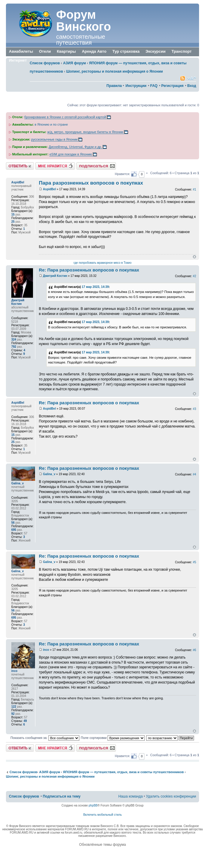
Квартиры (66, 51)
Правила (114, 86)
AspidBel (49, 189)
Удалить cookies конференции (171, 796)
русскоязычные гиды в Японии (54, 139)
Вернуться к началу (194, 256)
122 (13, 706)
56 (13, 522)
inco (46, 649)
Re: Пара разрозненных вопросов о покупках (89, 269)
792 (13, 346)
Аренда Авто (94, 51)
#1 (194, 189)
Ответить (20, 166)
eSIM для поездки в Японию (70, 154)
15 (13, 214)
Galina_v (49, 474)
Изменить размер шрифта (191, 78)
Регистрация (172, 86)
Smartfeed (182, 78)
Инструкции (136, 86)
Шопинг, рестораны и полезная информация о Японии (114, 71)
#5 (194, 562)
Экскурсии (156, 51)
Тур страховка (125, 51)
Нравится (55, 166)
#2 (194, 276)
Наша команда (130, 796)
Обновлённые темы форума (102, 845)
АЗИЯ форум (74, 63)
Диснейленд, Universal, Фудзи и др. (75, 147)
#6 (194, 650)
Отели (45, 51)
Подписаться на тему (96, 166)
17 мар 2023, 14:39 (95, 286)
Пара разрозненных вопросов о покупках (91, 183)
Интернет (18, 60)
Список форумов (45, 63)
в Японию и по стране (51, 124)
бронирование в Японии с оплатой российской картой (65, 117)
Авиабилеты (21, 51)
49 (25, 721)
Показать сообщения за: (44, 738)
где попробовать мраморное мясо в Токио (103, 262)
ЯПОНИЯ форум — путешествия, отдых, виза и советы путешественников (123, 772)
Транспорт (181, 51)
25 (13, 221)
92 (13, 713)
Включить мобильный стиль (102, 814)
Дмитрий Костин (55, 275)
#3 (194, 409)
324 (13, 339)
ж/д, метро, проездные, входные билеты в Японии (85, 132)
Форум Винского (83, 20)
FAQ (153, 86)
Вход (191, 86)
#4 (194, 474)
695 (13, 529)
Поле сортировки (113, 738)
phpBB (93, 805)
